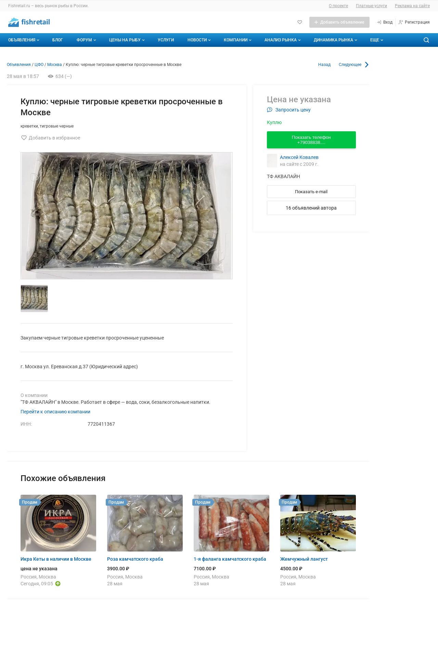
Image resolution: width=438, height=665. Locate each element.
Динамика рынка (336, 40)
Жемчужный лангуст (304, 559)
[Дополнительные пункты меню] (376, 40)
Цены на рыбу (127, 40)
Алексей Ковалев (299, 157)
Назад (324, 64)
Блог (57, 40)
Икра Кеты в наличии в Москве (56, 559)
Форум (87, 40)
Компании (238, 40)
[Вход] (384, 22)
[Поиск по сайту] (426, 40)
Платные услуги (371, 5)
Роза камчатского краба (135, 559)
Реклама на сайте (412, 5)
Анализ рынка (283, 40)
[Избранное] (299, 22)
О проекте (338, 5)
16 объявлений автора (311, 208)
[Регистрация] (414, 22)
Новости (200, 40)
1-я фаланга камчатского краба (230, 559)
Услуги (166, 40)
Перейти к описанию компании (55, 411)
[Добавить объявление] (339, 22)
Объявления (24, 40)
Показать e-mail (311, 191)
